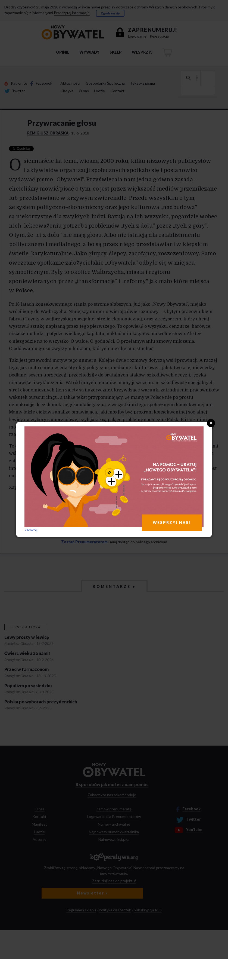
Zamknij (31, 530)
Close (211, 423)
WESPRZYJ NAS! (172, 522)
